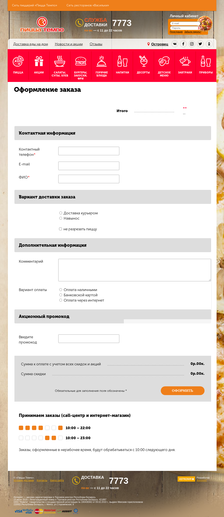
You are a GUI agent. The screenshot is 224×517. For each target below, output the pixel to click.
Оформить (182, 390)
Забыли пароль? (192, 32)
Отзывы (96, 44)
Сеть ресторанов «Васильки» (87, 5)
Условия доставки (24, 480)
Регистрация (176, 32)
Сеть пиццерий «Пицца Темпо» (34, 5)
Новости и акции (69, 44)
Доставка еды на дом (30, 44)
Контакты (42, 480)
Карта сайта (57, 480)
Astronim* (202, 480)
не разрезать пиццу (80, 229)
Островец (159, 44)
